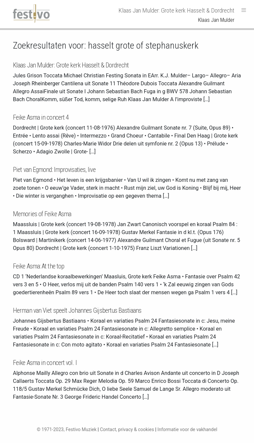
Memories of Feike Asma (42, 214)
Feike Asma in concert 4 (41, 117)
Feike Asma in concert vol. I (45, 363)
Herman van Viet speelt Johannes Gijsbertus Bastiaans (77, 310)
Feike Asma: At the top (38, 266)
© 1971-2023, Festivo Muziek (67, 429)
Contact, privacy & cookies (127, 429)
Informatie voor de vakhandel (187, 429)
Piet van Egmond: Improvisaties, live (54, 170)
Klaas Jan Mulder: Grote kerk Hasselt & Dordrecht (71, 65)
